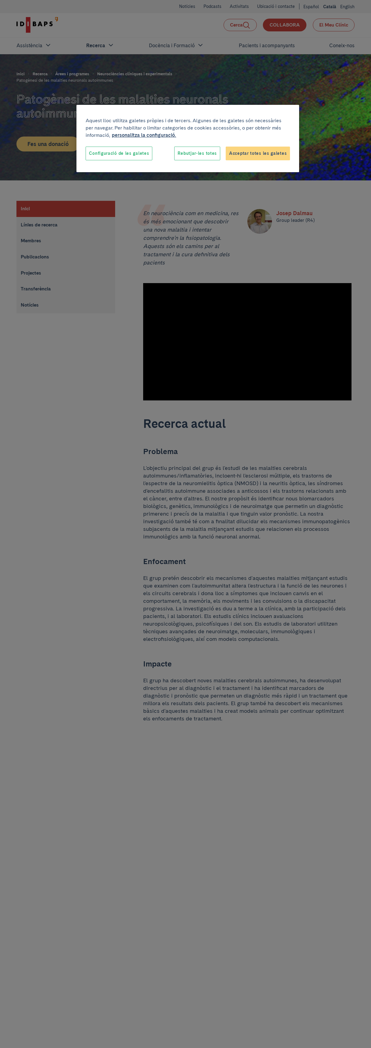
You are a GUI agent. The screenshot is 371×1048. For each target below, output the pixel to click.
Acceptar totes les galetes (258, 153)
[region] (187, 138)
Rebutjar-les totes (197, 153)
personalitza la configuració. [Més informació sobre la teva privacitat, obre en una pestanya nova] (144, 135)
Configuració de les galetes (119, 153)
